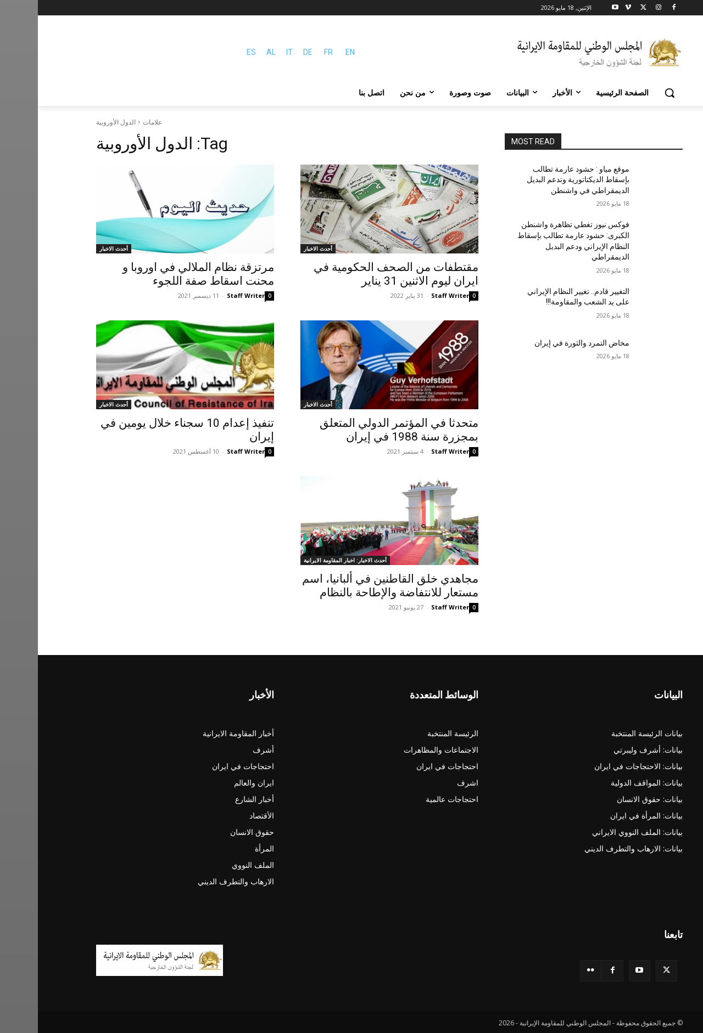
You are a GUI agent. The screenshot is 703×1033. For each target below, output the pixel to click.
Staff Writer (412, 295)
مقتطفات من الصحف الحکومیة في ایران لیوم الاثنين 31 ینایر (358, 274)
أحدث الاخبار (280, 248)
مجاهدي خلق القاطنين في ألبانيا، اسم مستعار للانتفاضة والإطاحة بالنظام (352, 585)
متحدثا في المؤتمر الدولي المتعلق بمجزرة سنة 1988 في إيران (361, 429)
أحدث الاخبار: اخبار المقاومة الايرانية (307, 560)
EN (312, 52)
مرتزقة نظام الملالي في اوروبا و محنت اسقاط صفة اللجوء (160, 274)
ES (213, 52)
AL (233, 52)
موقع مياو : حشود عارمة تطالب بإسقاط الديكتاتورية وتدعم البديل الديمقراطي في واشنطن (540, 180)
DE (270, 52)
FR (290, 52)
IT (251, 52)
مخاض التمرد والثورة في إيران (544, 342)
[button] (631, 93)
